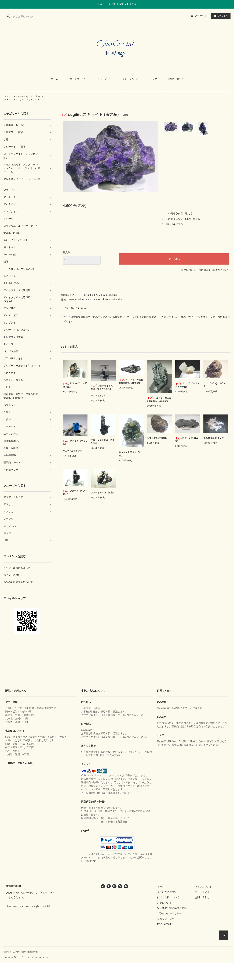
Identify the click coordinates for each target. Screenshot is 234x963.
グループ (104, 78)
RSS (159, 924)
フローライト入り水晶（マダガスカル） (103, 387)
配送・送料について (168, 897)
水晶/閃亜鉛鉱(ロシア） (214, 438)
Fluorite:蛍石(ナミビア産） (130, 454)
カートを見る (202, 891)
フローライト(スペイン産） (214, 385)
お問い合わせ (175, 78)
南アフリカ (33, 99)
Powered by (26, 957)
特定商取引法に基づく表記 (213, 269)
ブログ (153, 78)
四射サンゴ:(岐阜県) (186, 439)
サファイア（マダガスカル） (75, 385)
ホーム (54, 78)
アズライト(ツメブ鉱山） (75, 492)
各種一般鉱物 (21, 96)
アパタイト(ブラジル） (75, 442)
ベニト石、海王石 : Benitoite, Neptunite (131, 381)
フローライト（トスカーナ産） (187, 385)
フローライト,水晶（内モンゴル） (103, 441)
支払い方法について (168, 891)
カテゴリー (78, 78)
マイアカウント (203, 886)
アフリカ (19, 99)
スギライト (38, 96)
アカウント (201, 16)
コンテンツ (130, 78)
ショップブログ (165, 918)
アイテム (220, 16)
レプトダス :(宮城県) (157, 438)
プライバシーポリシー (169, 913)
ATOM (167, 924)
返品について (188, 269)
